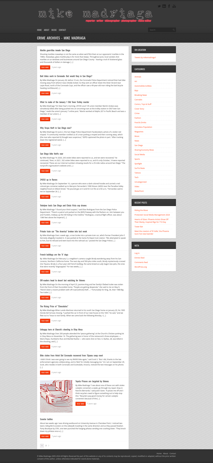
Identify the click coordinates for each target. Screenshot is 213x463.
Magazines (139, 131)
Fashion (138, 118)
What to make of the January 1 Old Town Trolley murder (64, 102)
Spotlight (138, 163)
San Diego (139, 145)
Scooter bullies (46, 419)
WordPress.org (141, 267)
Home (39, 29)
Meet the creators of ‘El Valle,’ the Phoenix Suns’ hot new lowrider (152, 232)
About (46, 29)
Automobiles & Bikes (143, 86)
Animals (138, 77)
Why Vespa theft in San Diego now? (55, 128)
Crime (137, 113)
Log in (137, 253)
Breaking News (141, 95)
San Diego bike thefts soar (51, 153)
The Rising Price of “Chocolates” (54, 306)
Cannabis (138, 99)
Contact (62, 29)
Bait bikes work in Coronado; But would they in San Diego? (66, 76)
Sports (137, 159)
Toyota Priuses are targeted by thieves (92, 381)
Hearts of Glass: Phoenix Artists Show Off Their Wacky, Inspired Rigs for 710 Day (151, 220)
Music (54, 29)
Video (137, 186)
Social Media (140, 154)
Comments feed (141, 262)
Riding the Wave (141, 210)
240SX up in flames (48, 179)
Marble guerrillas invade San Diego (55, 50)
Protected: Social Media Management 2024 (152, 215)
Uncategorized (141, 182)
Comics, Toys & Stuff (143, 104)
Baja (136, 90)
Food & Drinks (140, 122)
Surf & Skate (140, 168)
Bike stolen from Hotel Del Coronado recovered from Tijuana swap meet (71, 355)
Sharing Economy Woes (144, 150)
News (137, 141)
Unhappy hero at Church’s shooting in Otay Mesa (61, 329)
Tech (136, 177)
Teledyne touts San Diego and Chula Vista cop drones (63, 205)
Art (136, 81)
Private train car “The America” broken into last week (63, 231)
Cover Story (139, 109)
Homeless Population (143, 127)
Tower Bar (139, 226)
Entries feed (139, 258)
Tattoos (138, 173)
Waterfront (139, 191)
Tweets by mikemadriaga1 (145, 57)
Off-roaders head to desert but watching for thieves (62, 280)
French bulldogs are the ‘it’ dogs (54, 254)
